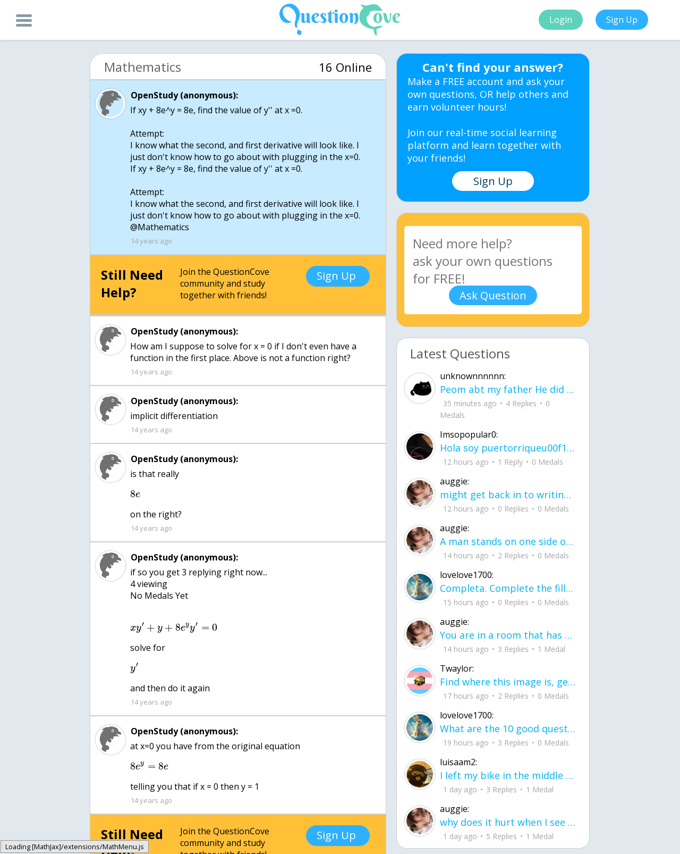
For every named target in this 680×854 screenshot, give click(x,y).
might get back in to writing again (508, 494)
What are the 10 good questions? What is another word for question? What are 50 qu (508, 728)
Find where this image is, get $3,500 (508, 681)
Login (560, 20)
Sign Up (622, 20)
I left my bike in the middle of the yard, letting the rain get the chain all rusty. (508, 775)
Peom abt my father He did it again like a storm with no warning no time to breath (508, 389)
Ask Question (493, 295)
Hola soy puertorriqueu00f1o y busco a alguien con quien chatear (508, 447)
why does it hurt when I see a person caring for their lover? (508, 822)
